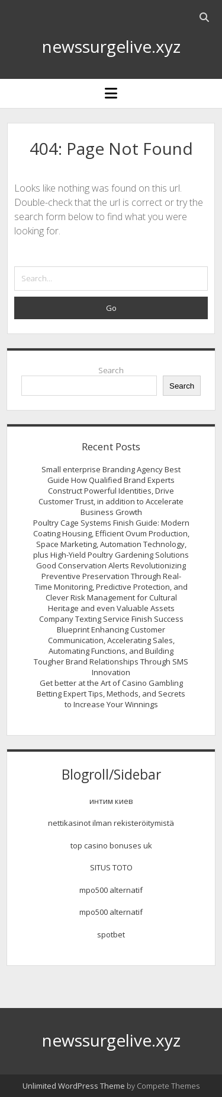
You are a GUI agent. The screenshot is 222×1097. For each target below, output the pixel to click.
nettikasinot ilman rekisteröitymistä (111, 823)
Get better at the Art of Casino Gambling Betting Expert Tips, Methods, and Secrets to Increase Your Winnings (111, 694)
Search (111, 370)
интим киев (111, 801)
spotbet (111, 934)
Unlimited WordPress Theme (73, 1085)
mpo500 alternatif (111, 890)
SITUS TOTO (111, 867)
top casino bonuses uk (111, 845)
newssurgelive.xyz (111, 46)
